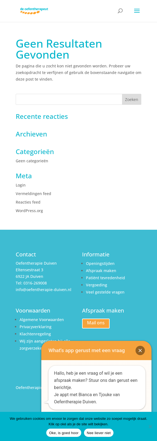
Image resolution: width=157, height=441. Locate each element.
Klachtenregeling (35, 333)
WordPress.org (29, 210)
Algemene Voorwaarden (42, 319)
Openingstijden (100, 263)
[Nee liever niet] (150, 426)
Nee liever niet (99, 433)
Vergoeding (96, 284)
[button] (140, 350)
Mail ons (96, 323)
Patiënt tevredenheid (105, 277)
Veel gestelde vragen (105, 292)
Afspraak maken (101, 270)
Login (21, 185)
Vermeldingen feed (33, 193)
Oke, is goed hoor (63, 433)
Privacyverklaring (36, 326)
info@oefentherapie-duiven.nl (43, 289)
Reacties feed (28, 202)
